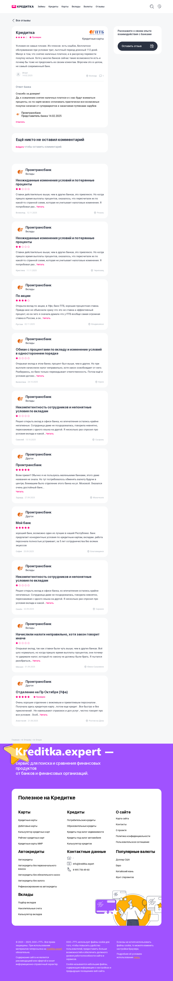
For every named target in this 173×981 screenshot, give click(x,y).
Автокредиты (25, 859)
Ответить (20, 122)
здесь (137, 957)
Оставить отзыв (137, 46)
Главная (16, 740)
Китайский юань (125, 871)
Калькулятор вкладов (30, 914)
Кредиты (53, 6)
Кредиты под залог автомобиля (84, 837)
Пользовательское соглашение (132, 842)
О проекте (121, 830)
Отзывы (100, 6)
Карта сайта (122, 818)
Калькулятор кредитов (79, 843)
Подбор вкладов (27, 902)
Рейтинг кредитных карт (31, 837)
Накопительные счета (30, 908)
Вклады (76, 6)
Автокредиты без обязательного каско (39, 874)
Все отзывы (21, 20)
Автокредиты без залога (31, 880)
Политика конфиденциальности (133, 836)
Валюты (88, 6)
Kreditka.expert (54, 949)
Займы (41, 6)
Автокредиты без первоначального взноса (37, 867)
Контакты (121, 824)
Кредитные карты (27, 820)
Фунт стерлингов (125, 877)
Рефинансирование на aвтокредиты (37, 886)
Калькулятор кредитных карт (34, 832)
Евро (118, 865)
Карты (65, 6)
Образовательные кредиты (81, 826)
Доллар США (123, 859)
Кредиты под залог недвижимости (85, 832)
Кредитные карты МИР (30, 843)
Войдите (20, 147)
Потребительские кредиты (81, 820)
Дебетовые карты (27, 826)
